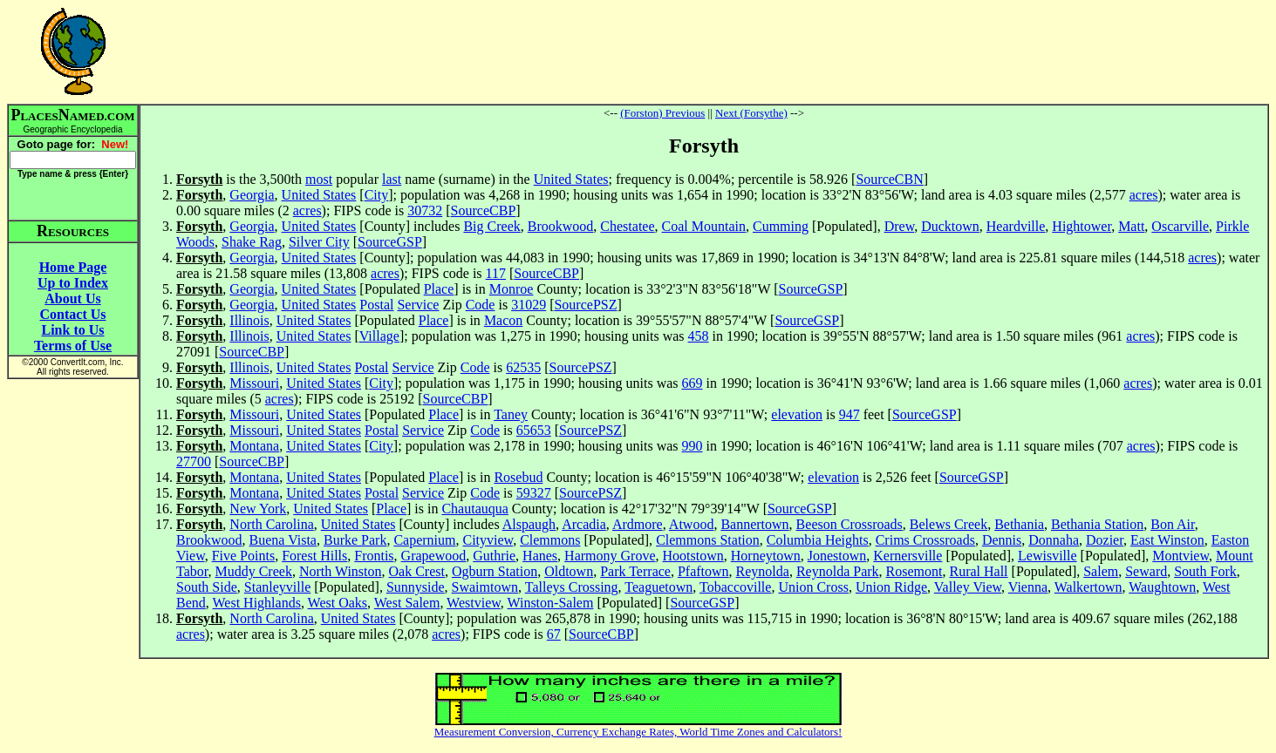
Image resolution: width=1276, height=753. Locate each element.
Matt (1131, 226)
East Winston (1167, 540)
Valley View (967, 587)
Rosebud (518, 477)
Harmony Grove (609, 555)
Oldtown (568, 571)
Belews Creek (948, 524)
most (318, 179)
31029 (528, 304)
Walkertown (1088, 587)
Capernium (424, 540)
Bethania (1019, 524)
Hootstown (693, 555)
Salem (1100, 571)
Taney (511, 414)
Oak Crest (417, 571)
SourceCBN (889, 179)
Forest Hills (314, 555)
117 (496, 273)
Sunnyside (415, 587)
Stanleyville (277, 587)
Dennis (1001, 540)
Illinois (249, 320)
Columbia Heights (818, 540)
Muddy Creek (253, 571)
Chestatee (627, 226)
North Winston (340, 571)
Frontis (373, 555)
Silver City (319, 241)
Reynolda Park (837, 571)
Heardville (1016, 226)
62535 (523, 367)
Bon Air (1172, 524)
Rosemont (914, 571)
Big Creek (491, 226)
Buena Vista (283, 540)
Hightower (1081, 226)
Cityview (488, 540)
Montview (1180, 555)
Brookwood (561, 226)
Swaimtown (485, 587)
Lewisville (1047, 555)
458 (698, 336)
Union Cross (813, 587)
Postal (376, 304)
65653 (533, 430)
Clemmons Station (708, 540)
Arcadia (584, 524)
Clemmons (550, 540)
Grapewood (434, 555)
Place (439, 289)
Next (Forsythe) (751, 112)
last (391, 179)
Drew (899, 226)
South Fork (1205, 571)
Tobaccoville (735, 587)
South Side (206, 587)
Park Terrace (635, 571)
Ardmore (637, 524)
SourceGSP (390, 241)
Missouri (254, 383)
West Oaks (337, 602)
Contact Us (73, 314)
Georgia (251, 194)
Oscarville (1180, 226)
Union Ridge (891, 587)
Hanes (539, 555)
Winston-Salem (550, 602)
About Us (72, 298)
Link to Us (72, 329)
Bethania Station (1097, 524)
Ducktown (950, 226)
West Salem (407, 602)
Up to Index (73, 282)
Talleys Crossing (571, 587)
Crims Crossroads (925, 540)
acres (1143, 194)
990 (692, 445)
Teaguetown (658, 587)
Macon (503, 320)
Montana (254, 445)
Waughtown (1162, 587)
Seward (1146, 571)
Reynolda (762, 571)
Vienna (1027, 587)
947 (849, 414)
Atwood (691, 524)
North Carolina (271, 524)
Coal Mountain (704, 226)
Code (480, 304)
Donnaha (1053, 540)
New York (257, 508)
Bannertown (754, 524)
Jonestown (837, 555)
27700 (193, 461)
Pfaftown (703, 571)
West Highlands (257, 602)
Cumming (781, 226)
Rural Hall (978, 571)
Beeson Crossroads (849, 524)
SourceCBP (483, 210)
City (377, 194)
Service (418, 304)
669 (692, 383)
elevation (796, 414)
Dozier (1104, 540)
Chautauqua (474, 508)
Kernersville (907, 555)
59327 (533, 492)
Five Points (243, 555)
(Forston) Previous (662, 112)
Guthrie (494, 555)
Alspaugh (529, 524)
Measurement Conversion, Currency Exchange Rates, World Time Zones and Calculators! (638, 731)
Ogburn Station (494, 571)
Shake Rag (252, 241)
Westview (474, 602)
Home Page (73, 267)
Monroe (511, 289)
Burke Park (355, 540)
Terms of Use (73, 345)
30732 (424, 210)
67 (554, 634)
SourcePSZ (585, 304)
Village (379, 336)
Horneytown (766, 555)
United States (571, 179)
